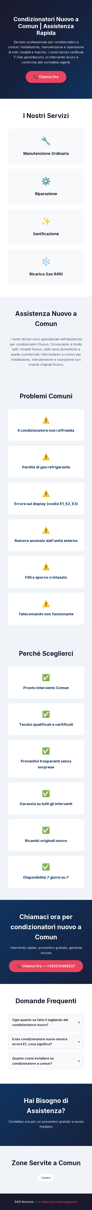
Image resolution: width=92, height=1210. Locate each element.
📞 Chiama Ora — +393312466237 (46, 966)
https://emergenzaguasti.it (59, 1201)
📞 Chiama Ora (46, 77)
